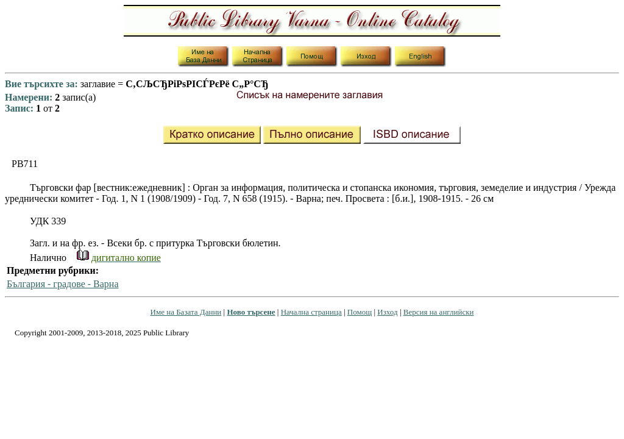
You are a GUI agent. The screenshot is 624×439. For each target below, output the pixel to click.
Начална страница (311, 311)
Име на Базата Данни (186, 311)
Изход (387, 311)
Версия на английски (438, 311)
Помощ (359, 311)
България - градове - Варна (63, 284)
